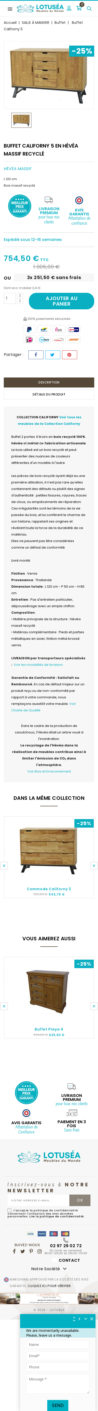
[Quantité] (10, 298)
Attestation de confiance (79, 221)
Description (49, 382)
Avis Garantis (79, 212)
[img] (92, 1319)
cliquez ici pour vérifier (49, 1286)
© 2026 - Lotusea (49, 1310)
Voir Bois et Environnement (49, 771)
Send (58, 1405)
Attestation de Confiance (26, 1130)
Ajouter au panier (61, 301)
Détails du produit (49, 394)
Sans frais (71, 1130)
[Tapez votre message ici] (57, 1384)
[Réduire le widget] (85, 1319)
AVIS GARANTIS (26, 1123)
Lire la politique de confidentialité (56, 1216)
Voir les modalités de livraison (38, 664)
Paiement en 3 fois (72, 1124)
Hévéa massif (18, 169)
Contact (66, 1260)
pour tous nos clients (49, 220)
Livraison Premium (49, 211)
